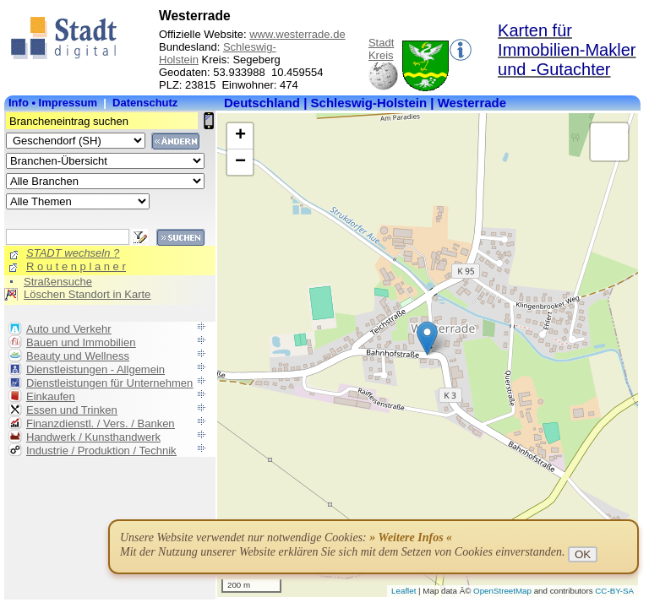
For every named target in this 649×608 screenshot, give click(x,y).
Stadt (381, 42)
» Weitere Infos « (410, 537)
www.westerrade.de (297, 34)
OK (583, 554)
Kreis (381, 55)
